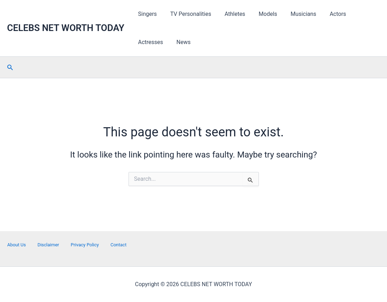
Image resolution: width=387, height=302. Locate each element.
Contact (118, 244)
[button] (10, 67)
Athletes (229, 14)
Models (260, 14)
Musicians (294, 14)
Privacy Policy (85, 244)
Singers (146, 14)
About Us (16, 244)
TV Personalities (187, 14)
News (144, 42)
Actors (326, 14)
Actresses (358, 14)
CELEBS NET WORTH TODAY (65, 28)
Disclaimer (48, 244)
